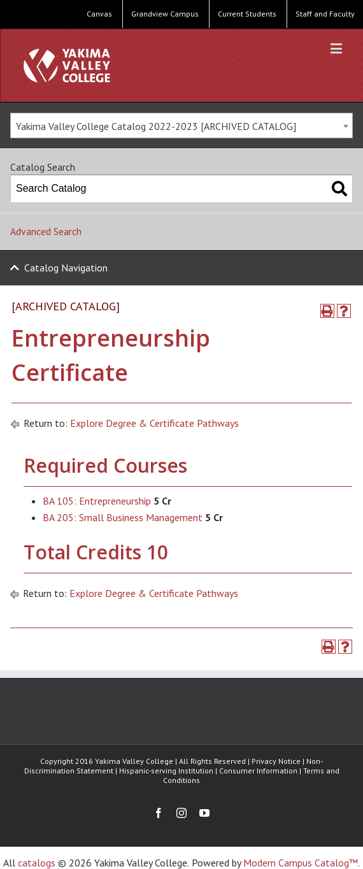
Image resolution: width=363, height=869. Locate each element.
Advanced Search (46, 231)
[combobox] (181, 125)
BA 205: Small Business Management (123, 517)
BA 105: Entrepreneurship (97, 500)
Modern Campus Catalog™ (300, 862)
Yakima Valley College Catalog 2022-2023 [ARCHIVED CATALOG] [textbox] (156, 126)
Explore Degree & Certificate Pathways (154, 423)
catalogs (36, 862)
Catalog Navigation (66, 267)
